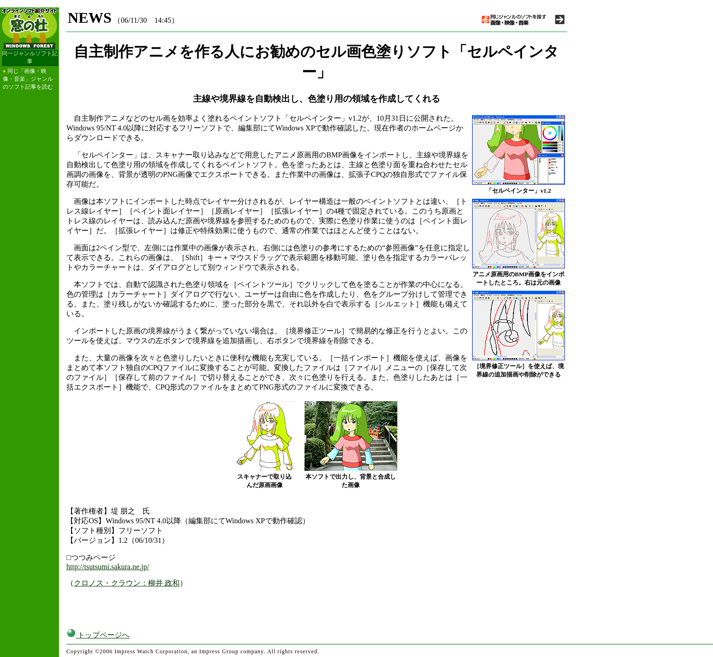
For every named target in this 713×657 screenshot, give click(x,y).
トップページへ (98, 635)
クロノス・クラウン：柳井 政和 (127, 583)
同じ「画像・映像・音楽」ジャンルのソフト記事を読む (28, 79)
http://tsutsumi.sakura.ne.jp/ (107, 567)
